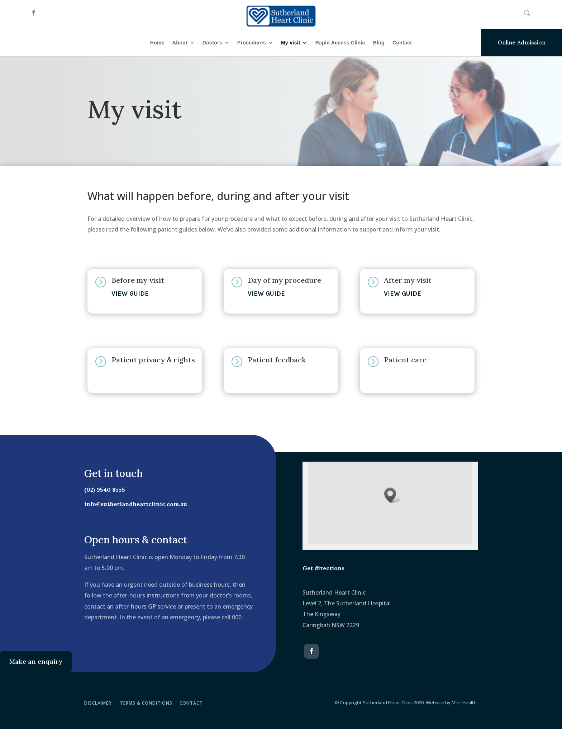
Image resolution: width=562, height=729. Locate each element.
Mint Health (464, 702)
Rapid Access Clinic (340, 43)
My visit (290, 43)
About (179, 43)
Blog (379, 43)
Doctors (212, 43)
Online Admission (521, 42)
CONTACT (191, 703)
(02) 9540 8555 (100, 489)
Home (157, 43)
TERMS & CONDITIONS (146, 703)
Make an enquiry (35, 661)
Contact (402, 43)
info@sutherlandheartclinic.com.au (131, 504)
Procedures (251, 43)
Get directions (323, 568)
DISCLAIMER (97, 703)
